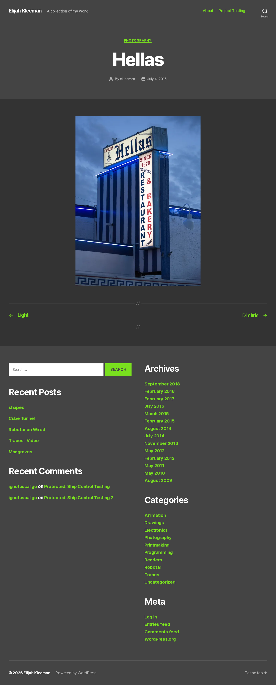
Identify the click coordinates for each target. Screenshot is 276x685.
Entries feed (157, 624)
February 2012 (160, 458)
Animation (155, 515)
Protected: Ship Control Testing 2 (81, 497)
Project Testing (232, 10)
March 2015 (157, 413)
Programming (159, 552)
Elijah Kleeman (25, 10)
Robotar (153, 567)
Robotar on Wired (27, 429)
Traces (152, 574)
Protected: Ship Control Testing (79, 486)
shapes (16, 407)
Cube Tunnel (22, 418)
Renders (153, 559)
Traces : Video (24, 440)
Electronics (156, 530)
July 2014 (155, 436)
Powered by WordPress (76, 673)
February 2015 (160, 421)
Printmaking (157, 545)
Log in (150, 617)
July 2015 (155, 406)
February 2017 (160, 398)
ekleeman (127, 79)
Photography (138, 41)
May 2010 (155, 473)
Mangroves (21, 451)
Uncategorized (160, 582)
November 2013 (161, 443)
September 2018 (162, 384)
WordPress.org (160, 639)
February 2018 (160, 391)
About (208, 10)
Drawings (154, 522)
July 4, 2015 (157, 79)
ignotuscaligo (23, 486)
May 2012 (154, 451)
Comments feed (161, 631)
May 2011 (154, 465)
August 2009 (158, 480)
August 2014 (158, 428)
